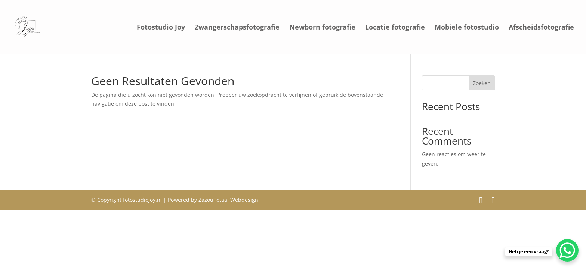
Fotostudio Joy (161, 27)
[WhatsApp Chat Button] (567, 250)
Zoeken (482, 83)
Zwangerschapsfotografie (237, 27)
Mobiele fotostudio (467, 27)
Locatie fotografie (395, 27)
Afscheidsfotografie (541, 27)
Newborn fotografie (322, 27)
